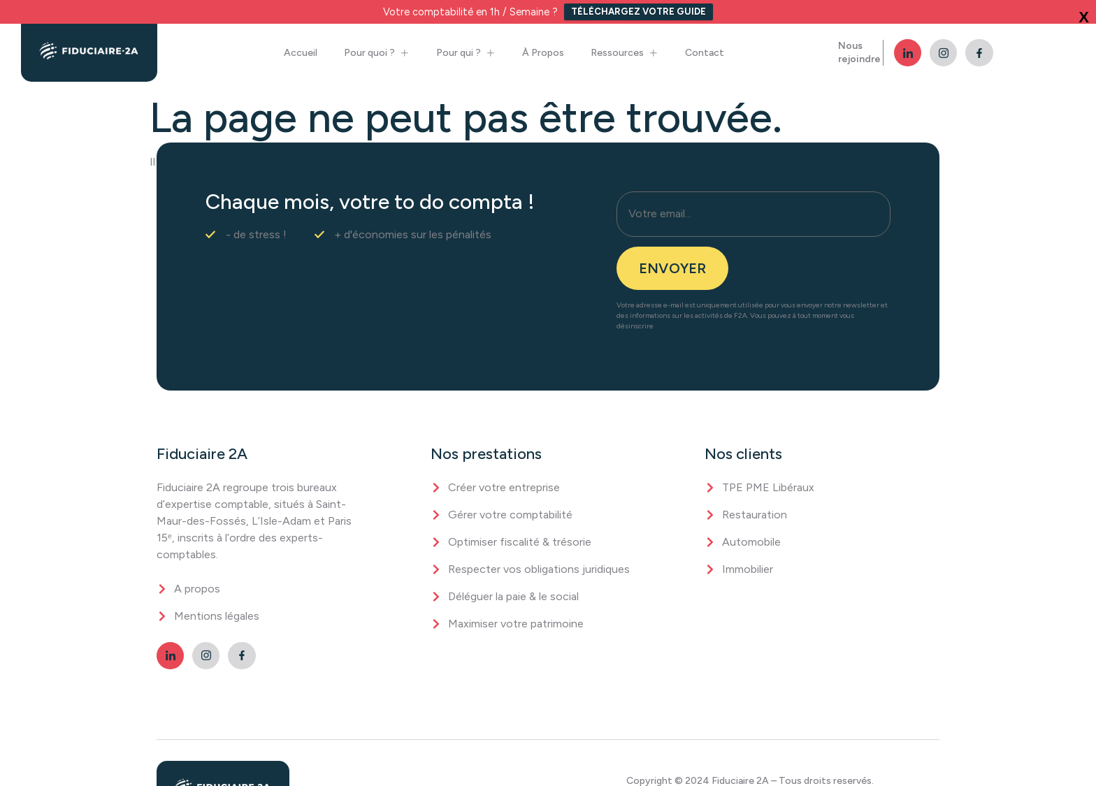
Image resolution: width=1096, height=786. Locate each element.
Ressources (624, 38)
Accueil (300, 38)
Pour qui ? (466, 38)
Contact (704, 38)
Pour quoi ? (377, 38)
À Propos (543, 38)
